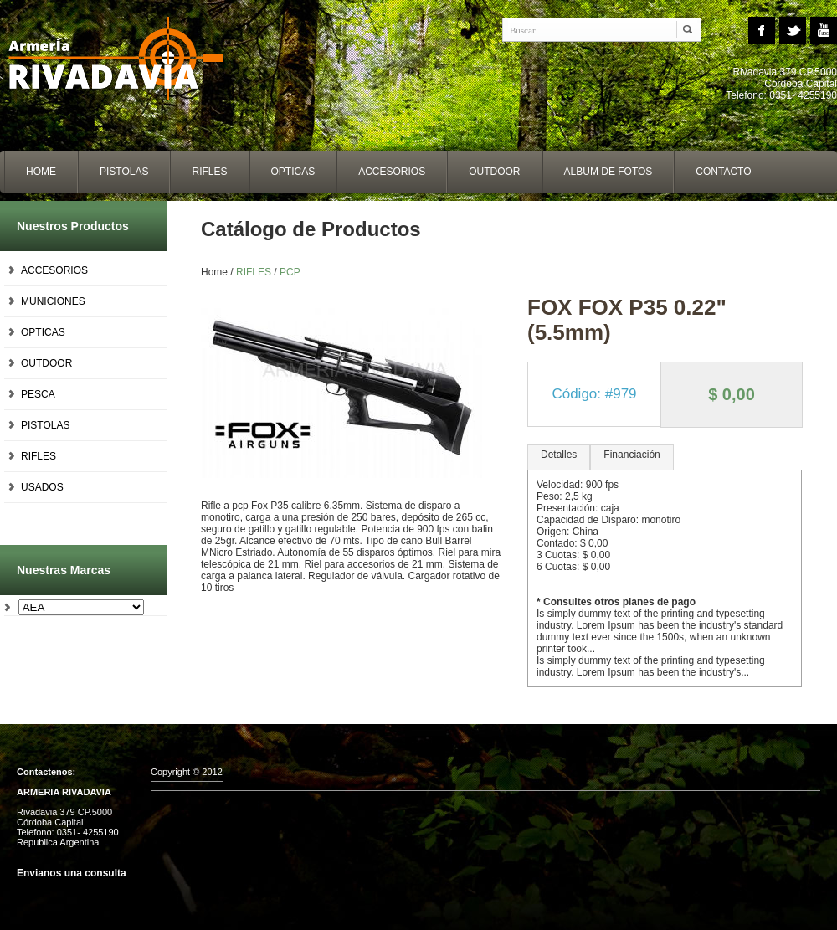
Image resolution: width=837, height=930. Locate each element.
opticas (293, 171)
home (41, 171)
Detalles (559, 454)
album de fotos (608, 171)
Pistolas (124, 171)
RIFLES (38, 456)
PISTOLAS (45, 425)
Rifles (209, 171)
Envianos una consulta (71, 873)
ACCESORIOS (54, 270)
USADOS (42, 487)
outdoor (494, 171)
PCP (290, 272)
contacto (723, 171)
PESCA (38, 394)
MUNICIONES (53, 301)
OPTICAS (43, 332)
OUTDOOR (46, 363)
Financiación (631, 454)
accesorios (391, 171)
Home (125, 58)
